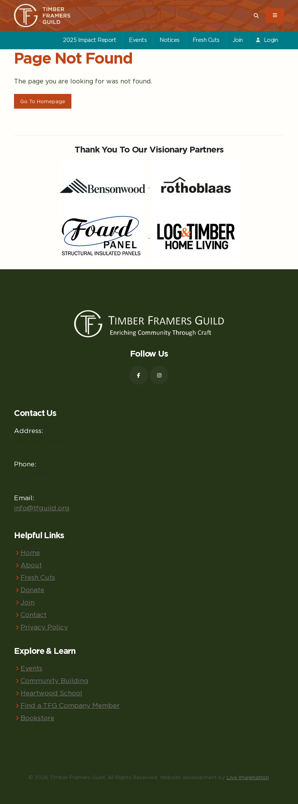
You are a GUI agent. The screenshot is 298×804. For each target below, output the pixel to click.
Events (138, 40)
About (31, 564)
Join (237, 40)
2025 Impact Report (89, 40)
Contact (34, 614)
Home (30, 552)
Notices (169, 40)
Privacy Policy (44, 627)
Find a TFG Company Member (70, 705)
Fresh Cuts (206, 40)
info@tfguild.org (41, 507)
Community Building (54, 680)
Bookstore (37, 717)
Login (266, 40)
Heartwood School (51, 693)
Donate (32, 589)
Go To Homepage (42, 101)
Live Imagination (248, 777)
